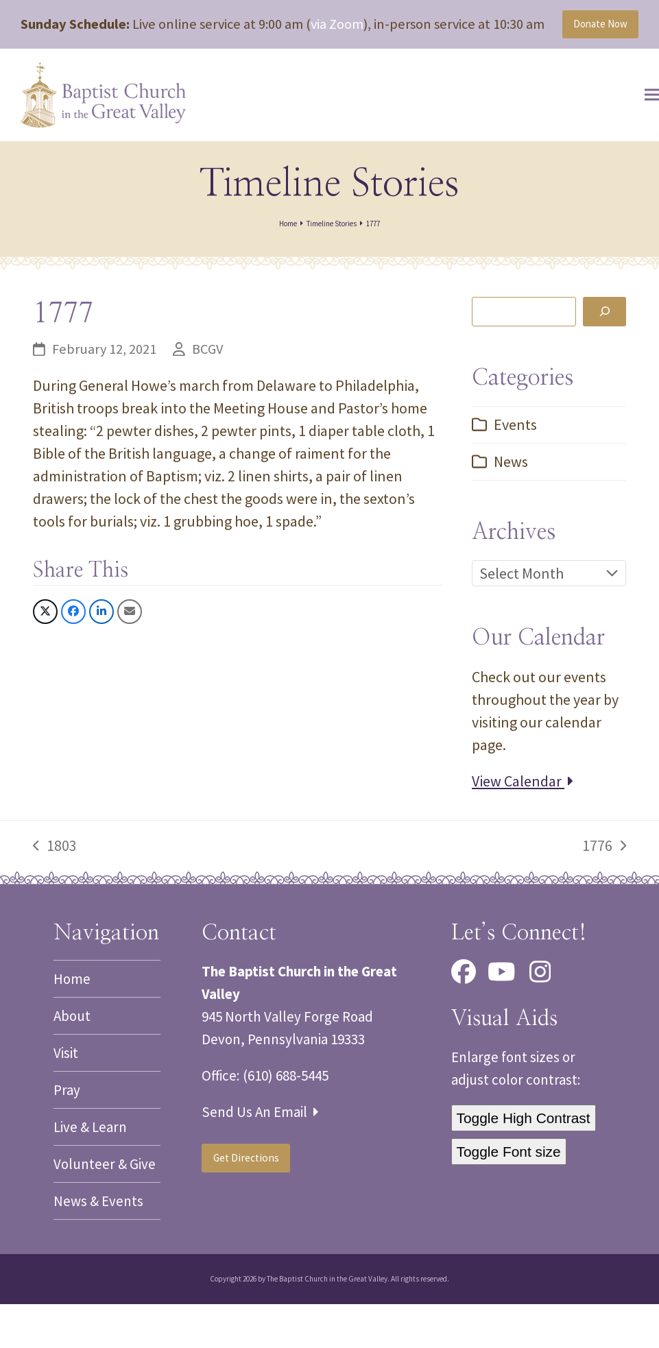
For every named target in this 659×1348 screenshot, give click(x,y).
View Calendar (522, 824)
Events (515, 468)
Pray (66, 1133)
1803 (55, 890)
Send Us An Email (260, 1155)
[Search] (604, 355)
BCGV (207, 393)
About (72, 1059)
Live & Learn (90, 1171)
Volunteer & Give (104, 1208)
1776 (604, 890)
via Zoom (337, 29)
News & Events (98, 1245)
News (511, 505)
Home (72, 1022)
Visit (65, 1096)
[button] (630, 133)
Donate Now (586, 40)
